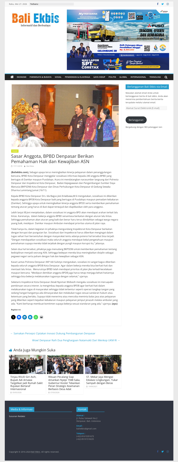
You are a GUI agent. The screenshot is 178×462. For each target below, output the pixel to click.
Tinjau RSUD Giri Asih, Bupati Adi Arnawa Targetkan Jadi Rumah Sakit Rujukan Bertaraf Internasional (26, 383)
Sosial (58, 77)
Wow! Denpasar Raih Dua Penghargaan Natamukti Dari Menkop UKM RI (76, 340)
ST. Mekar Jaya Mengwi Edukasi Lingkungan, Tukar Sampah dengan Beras (102, 380)
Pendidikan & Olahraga (77, 77)
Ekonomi (21, 77)
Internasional (138, 77)
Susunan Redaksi (17, 416)
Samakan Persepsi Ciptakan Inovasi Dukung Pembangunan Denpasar (52, 333)
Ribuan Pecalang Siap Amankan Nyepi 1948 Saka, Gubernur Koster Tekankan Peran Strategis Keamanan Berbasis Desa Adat (64, 383)
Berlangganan (136, 119)
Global (123, 77)
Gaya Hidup (99, 77)
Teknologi (155, 77)
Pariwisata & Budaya (40, 77)
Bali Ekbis (30, 166)
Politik (112, 77)
